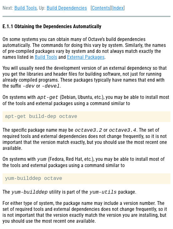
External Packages (85, 57)
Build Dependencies (67, 8)
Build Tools (25, 8)
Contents (101, 8)
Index (118, 8)
